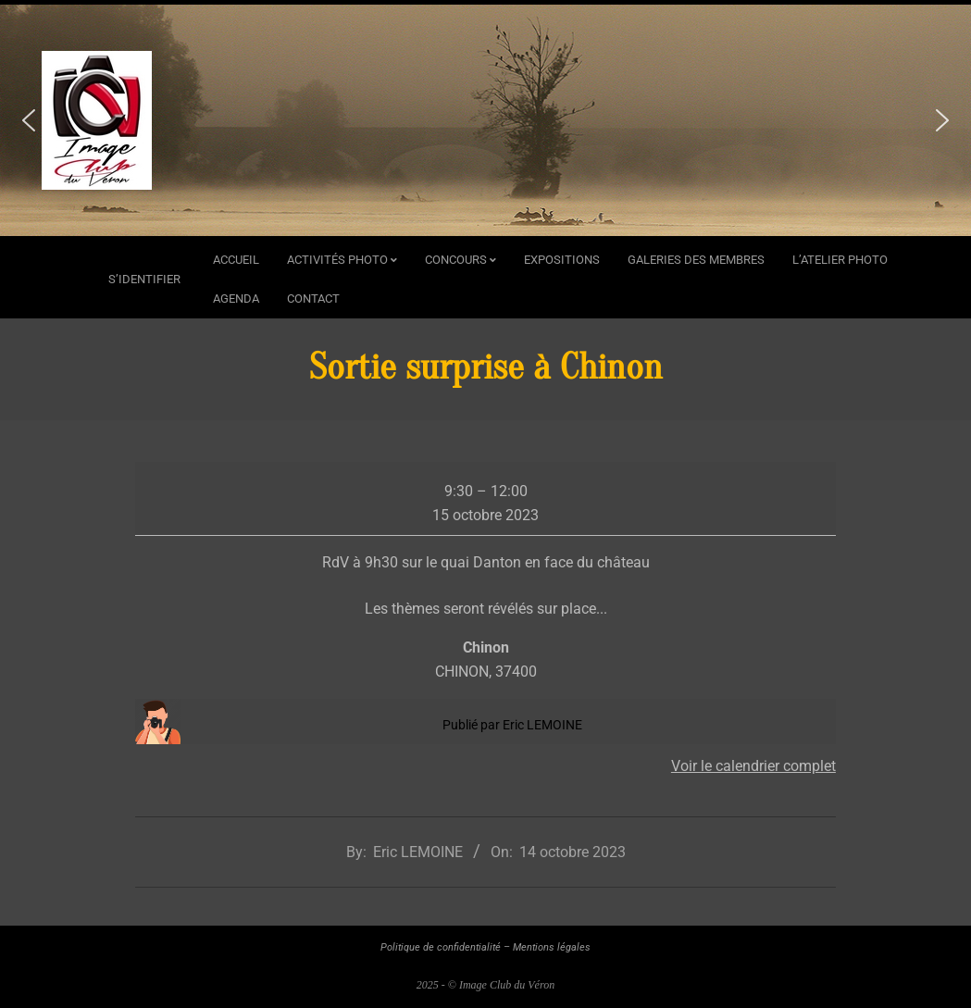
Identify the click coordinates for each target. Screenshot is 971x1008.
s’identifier (144, 279)
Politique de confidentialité (440, 947)
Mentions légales (552, 947)
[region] (485, 120)
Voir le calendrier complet (753, 766)
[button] (29, 120)
